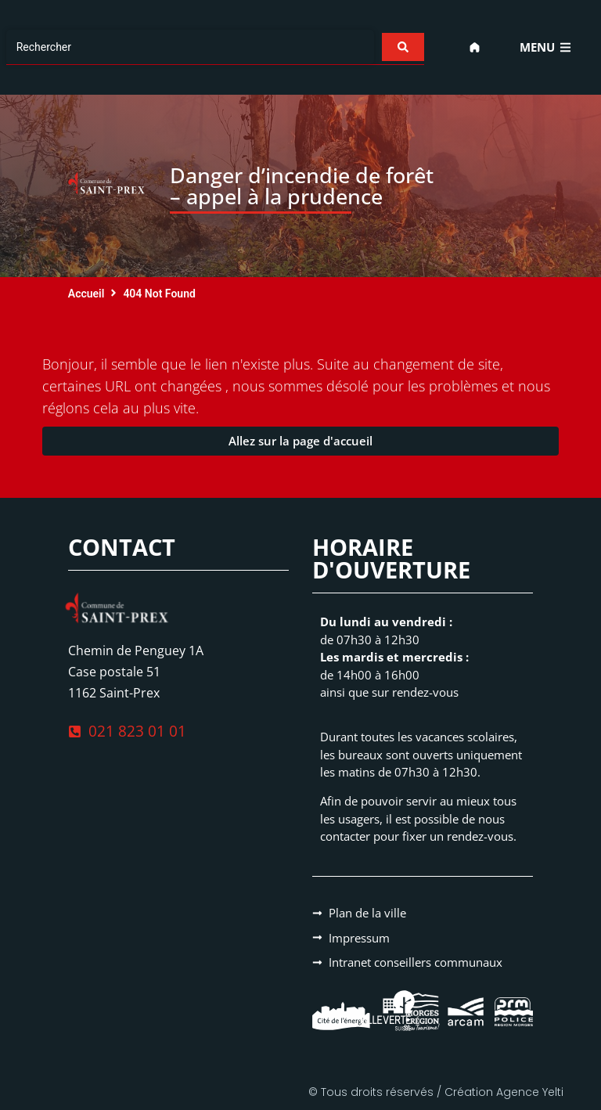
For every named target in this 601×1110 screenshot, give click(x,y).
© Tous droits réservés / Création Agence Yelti (435, 1092)
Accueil (86, 293)
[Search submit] (403, 47)
